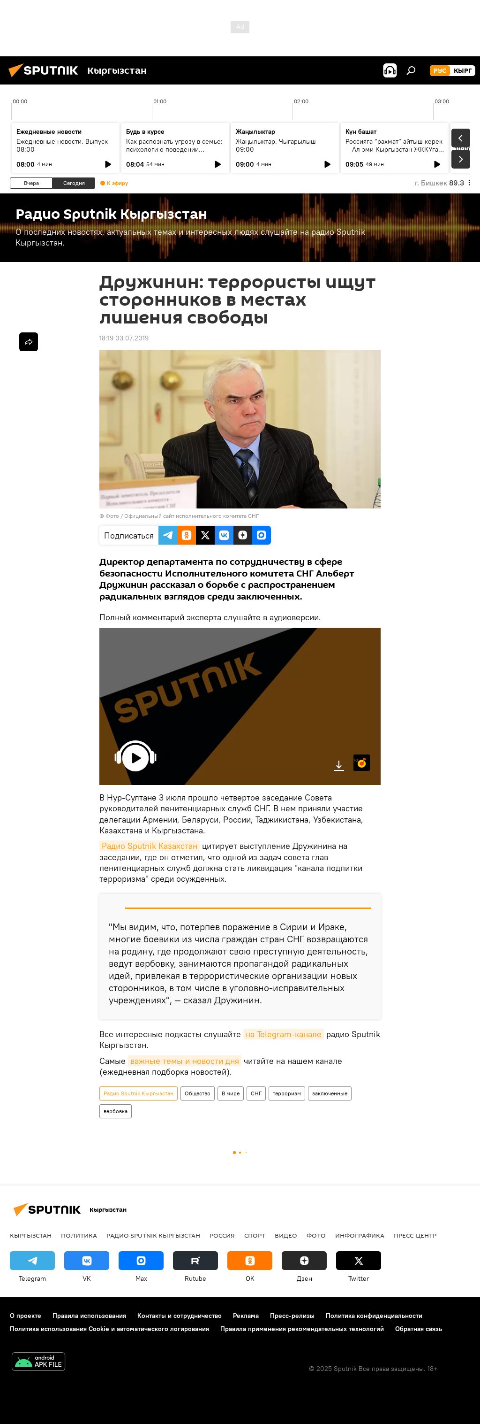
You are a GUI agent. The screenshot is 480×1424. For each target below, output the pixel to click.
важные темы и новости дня (184, 1060)
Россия (222, 1235)
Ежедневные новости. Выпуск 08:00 (62, 145)
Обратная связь (418, 1328)
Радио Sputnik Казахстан (149, 845)
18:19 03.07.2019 (124, 338)
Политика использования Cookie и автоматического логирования (109, 1328)
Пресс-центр (415, 1235)
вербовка (116, 1111)
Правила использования (89, 1315)
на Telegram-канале (284, 1034)
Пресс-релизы (292, 1315)
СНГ (256, 1093)
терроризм (287, 1093)
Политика (79, 1235)
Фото (316, 1235)
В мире (231, 1093)
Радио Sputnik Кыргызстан (138, 1093)
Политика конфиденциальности (374, 1315)
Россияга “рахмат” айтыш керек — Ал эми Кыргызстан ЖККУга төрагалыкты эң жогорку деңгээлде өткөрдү (393, 153)
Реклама (246, 1315)
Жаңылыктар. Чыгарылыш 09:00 (276, 145)
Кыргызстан (31, 1235)
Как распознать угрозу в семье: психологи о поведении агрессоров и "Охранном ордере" (174, 153)
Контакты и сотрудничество (179, 1315)
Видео (286, 1235)
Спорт (254, 1235)
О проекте (25, 1315)
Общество (197, 1093)
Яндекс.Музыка (355, 759)
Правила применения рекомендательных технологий (302, 1328)
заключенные (329, 1093)
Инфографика (359, 1235)
